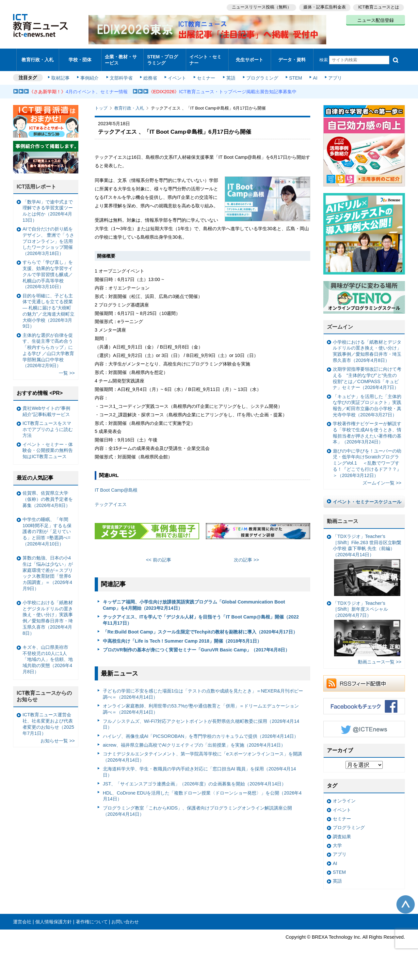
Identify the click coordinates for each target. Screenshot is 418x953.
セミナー (205, 72)
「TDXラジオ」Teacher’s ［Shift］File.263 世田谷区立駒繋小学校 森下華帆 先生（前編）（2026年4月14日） (367, 559)
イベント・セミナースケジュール (367, 496)
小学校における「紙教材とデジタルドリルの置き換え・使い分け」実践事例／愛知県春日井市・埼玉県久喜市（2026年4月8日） (367, 345)
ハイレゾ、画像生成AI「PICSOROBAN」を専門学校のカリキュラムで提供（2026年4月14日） (201, 730)
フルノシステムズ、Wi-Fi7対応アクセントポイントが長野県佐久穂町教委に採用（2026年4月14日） (201, 718)
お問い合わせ (125, 916)
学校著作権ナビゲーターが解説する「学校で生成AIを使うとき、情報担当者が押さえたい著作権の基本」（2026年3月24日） (367, 427)
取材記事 (62, 72)
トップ (101, 102)
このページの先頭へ (405, 899)
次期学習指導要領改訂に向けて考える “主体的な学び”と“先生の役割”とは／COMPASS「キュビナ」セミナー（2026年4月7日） (367, 372)
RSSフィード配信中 (364, 678)
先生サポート (249, 56)
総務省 (150, 72)
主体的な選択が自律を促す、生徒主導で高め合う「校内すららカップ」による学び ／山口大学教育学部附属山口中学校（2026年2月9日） (48, 345)
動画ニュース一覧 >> (379, 656)
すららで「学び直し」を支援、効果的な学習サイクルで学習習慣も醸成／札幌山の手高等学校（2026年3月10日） (48, 269)
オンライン (344, 795)
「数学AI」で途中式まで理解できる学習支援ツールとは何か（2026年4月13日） (48, 205)
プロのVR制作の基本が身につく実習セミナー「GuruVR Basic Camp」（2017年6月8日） (196, 644)
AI (312, 72)
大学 (337, 839)
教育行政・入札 (38, 56)
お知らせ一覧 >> (57, 734)
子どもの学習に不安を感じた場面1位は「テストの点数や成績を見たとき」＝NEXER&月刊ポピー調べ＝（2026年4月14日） (203, 688)
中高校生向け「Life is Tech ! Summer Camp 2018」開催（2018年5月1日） (182, 635)
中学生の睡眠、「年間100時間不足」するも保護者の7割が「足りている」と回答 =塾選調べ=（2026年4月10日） (47, 526)
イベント (177, 72)
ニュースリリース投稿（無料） (260, 6)
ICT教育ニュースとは (378, 6)
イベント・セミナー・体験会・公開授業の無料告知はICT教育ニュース (48, 445)
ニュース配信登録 (375, 19)
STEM (292, 72)
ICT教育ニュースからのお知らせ (44, 691)
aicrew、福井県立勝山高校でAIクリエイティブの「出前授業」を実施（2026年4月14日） (194, 739)
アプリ (331, 72)
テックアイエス (111, 498)
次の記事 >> (246, 554)
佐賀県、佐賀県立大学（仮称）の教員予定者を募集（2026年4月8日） (48, 493)
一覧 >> (67, 367)
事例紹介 (91, 72)
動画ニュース (342, 515)
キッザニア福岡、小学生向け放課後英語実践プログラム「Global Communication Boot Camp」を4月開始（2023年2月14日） (194, 599)
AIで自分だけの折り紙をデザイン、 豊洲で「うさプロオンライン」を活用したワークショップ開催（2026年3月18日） (48, 235)
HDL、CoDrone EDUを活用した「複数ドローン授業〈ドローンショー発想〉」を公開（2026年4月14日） (202, 790)
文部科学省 (121, 72)
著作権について (92, 916)
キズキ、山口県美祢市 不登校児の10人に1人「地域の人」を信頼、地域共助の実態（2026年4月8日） (48, 654)
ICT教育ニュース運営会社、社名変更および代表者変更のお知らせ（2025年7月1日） (48, 718)
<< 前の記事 (158, 554)
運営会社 (22, 916)
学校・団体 (80, 56)
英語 (229, 72)
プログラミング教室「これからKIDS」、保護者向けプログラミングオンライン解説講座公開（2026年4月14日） (197, 805)
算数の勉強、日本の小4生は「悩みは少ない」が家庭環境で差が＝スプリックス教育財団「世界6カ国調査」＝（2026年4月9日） (48, 568)
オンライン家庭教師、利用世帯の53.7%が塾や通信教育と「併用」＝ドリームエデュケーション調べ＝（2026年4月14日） (201, 703)
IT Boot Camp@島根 (116, 484)
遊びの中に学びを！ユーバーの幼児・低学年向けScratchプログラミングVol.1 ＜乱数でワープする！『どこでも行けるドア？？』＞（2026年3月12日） (367, 457)
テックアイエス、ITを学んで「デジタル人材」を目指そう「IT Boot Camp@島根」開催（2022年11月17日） (201, 614)
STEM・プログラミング (165, 57)
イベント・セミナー (205, 57)
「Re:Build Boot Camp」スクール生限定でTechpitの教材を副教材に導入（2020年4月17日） (200, 626)
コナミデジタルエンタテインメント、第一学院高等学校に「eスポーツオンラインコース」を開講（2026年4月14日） (202, 751)
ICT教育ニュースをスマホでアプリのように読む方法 (48, 423)
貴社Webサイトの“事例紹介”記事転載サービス (46, 405)
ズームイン (340, 321)
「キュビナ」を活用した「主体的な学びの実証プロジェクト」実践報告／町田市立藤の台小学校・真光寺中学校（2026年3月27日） (367, 400)
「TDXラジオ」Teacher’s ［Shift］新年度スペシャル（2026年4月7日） (366, 622)
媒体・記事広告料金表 (324, 6)
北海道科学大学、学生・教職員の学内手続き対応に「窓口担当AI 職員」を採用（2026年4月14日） (199, 766)
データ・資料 (292, 56)
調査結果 (342, 830)
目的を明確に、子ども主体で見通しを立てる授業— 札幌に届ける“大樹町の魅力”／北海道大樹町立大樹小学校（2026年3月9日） (48, 305)
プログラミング (260, 72)
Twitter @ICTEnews (364, 723)
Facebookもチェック (364, 700)
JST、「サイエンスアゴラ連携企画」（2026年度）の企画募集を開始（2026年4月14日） (194, 778)
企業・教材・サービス (121, 57)
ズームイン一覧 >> (381, 477)
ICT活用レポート (36, 181)
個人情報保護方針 (53, 916)
